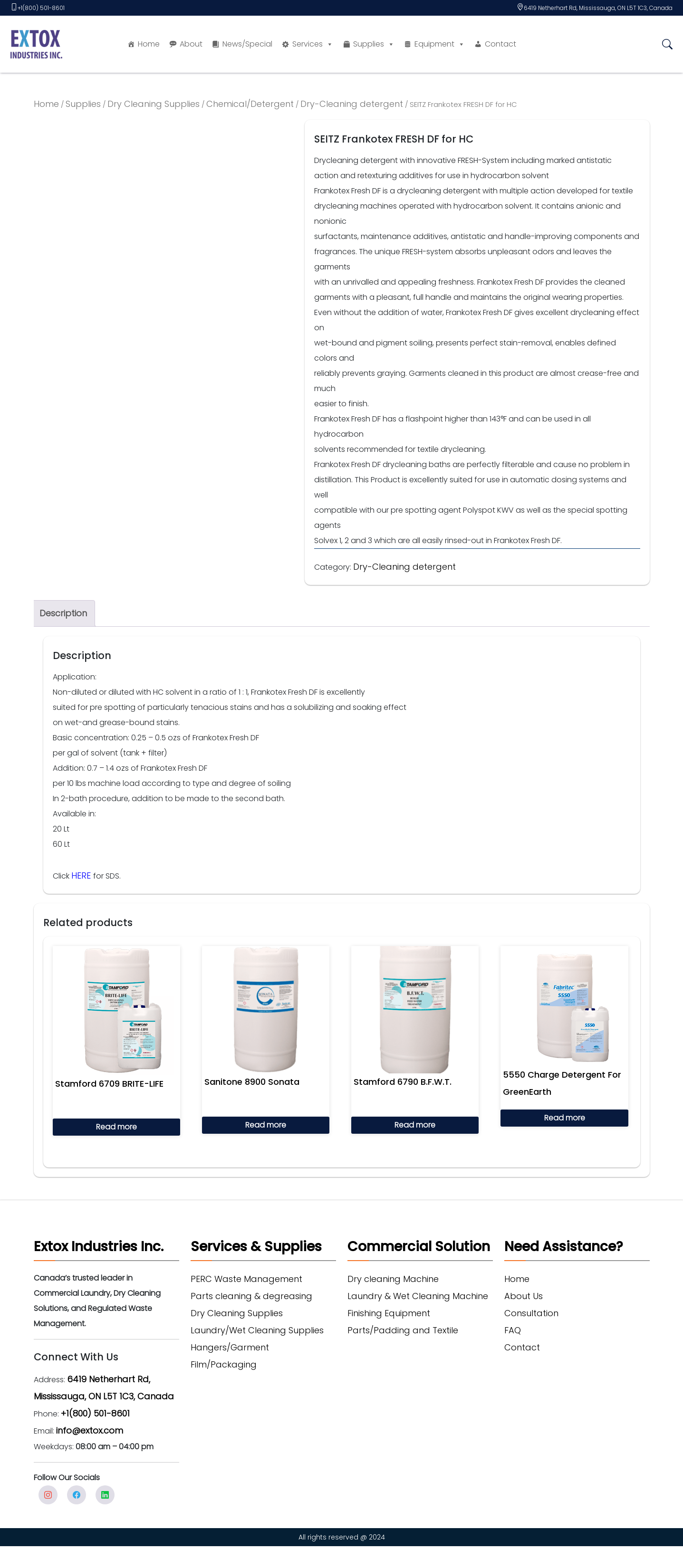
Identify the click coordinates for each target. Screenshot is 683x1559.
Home (149, 43)
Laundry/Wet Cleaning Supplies (257, 1330)
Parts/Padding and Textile (402, 1330)
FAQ (512, 1330)
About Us (523, 1296)
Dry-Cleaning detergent (351, 104)
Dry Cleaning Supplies (153, 104)
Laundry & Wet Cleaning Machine (417, 1296)
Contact (500, 43)
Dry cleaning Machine (393, 1279)
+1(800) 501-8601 (41, 8)
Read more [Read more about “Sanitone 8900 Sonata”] (265, 1124)
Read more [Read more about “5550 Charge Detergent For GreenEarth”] (564, 1117)
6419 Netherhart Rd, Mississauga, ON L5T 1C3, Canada (598, 8)
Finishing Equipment (388, 1313)
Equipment (439, 44)
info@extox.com (89, 1430)
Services (312, 44)
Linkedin (105, 1494)
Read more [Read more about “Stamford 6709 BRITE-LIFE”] (116, 1126)
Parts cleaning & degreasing (251, 1296)
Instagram (48, 1494)
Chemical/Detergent (250, 104)
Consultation (531, 1313)
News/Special (247, 43)
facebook (76, 1494)
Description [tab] (63, 613)
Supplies (373, 44)
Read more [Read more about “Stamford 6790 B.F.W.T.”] (414, 1124)
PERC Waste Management (246, 1279)
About (191, 43)
